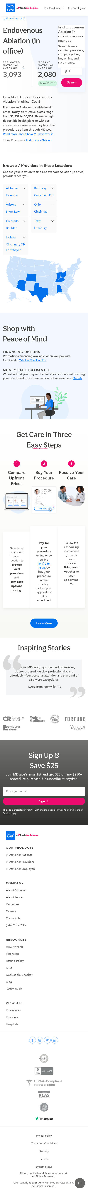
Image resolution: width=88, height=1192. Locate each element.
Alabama (12, 188)
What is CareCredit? (32, 360)
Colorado (12, 221)
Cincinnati (41, 212)
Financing (12, 954)
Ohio (37, 204)
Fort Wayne (13, 250)
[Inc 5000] (55, 718)
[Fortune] (75, 718)
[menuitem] (54, 8)
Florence (12, 195)
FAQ (9, 968)
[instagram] (40, 1040)
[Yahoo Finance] (77, 727)
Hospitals (12, 1024)
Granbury (40, 228)
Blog (9, 982)
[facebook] (32, 1040)
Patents (44, 1159)
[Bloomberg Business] (11, 727)
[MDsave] (22, 8)
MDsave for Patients (19, 855)
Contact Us (13, 918)
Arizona (11, 204)
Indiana (11, 237)
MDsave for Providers (20, 862)
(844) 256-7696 (16, 925)
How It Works (14, 947)
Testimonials (14, 989)
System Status (44, 1166)
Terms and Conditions (44, 1143)
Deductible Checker (19, 975)
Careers (11, 911)
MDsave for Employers (20, 869)
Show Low (13, 212)
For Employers (76, 8)
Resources (12, 904)
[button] (15, 188)
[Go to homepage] (22, 835)
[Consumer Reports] (14, 718)
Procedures (13, 1010)
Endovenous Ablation (38, 140)
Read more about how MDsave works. (28, 134)
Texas (37, 221)
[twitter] (47, 1040)
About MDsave (16, 890)
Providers (12, 1017)
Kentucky (40, 188)
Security (44, 1151)
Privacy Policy (62, 809)
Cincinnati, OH (15, 244)
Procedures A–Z (14, 18)
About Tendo (14, 897)
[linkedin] (54, 1040)
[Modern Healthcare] (37, 718)
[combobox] (74, 71)
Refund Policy (15, 961)
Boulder (11, 228)
